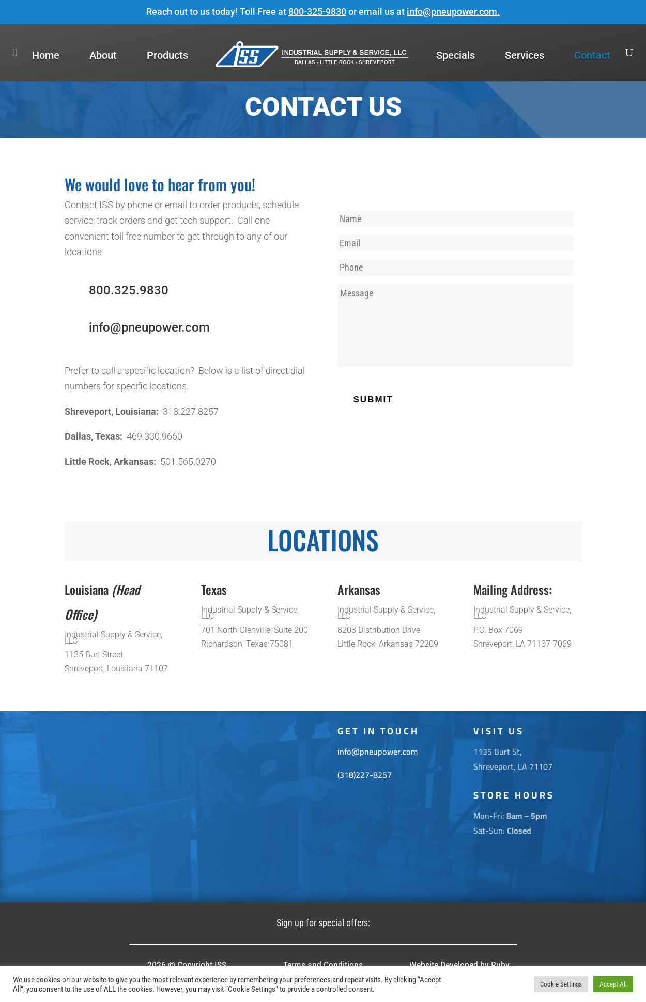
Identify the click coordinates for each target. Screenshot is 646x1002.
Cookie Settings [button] (561, 984)
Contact (592, 55)
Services (524, 55)
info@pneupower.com (452, 11)
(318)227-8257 (364, 774)
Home (45, 55)
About (103, 55)
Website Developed (443, 965)
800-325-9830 (317, 11)
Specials (455, 55)
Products (167, 55)
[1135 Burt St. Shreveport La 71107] (187, 806)
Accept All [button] (613, 984)
